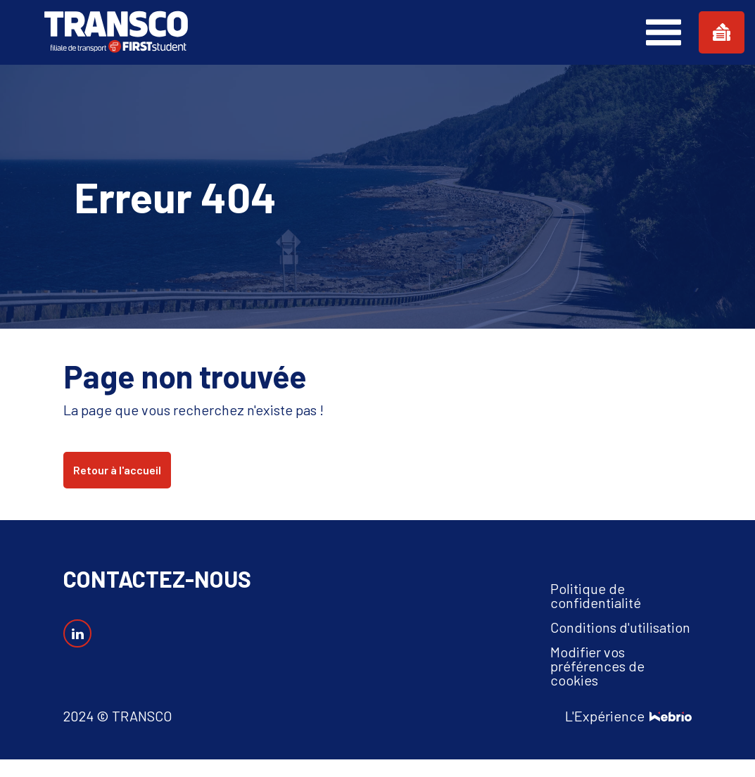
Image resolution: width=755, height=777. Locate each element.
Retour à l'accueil (117, 469)
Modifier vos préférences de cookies (597, 666)
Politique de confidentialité (595, 595)
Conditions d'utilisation (620, 627)
